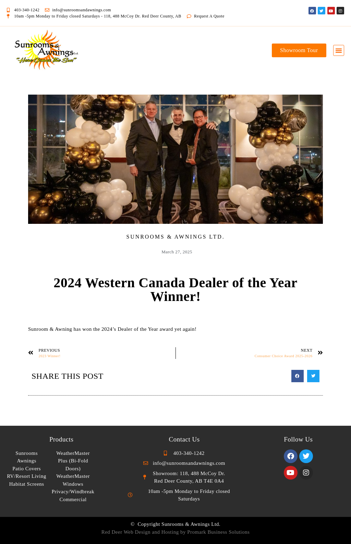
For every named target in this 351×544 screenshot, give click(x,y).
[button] (338, 50)
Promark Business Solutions (218, 532)
